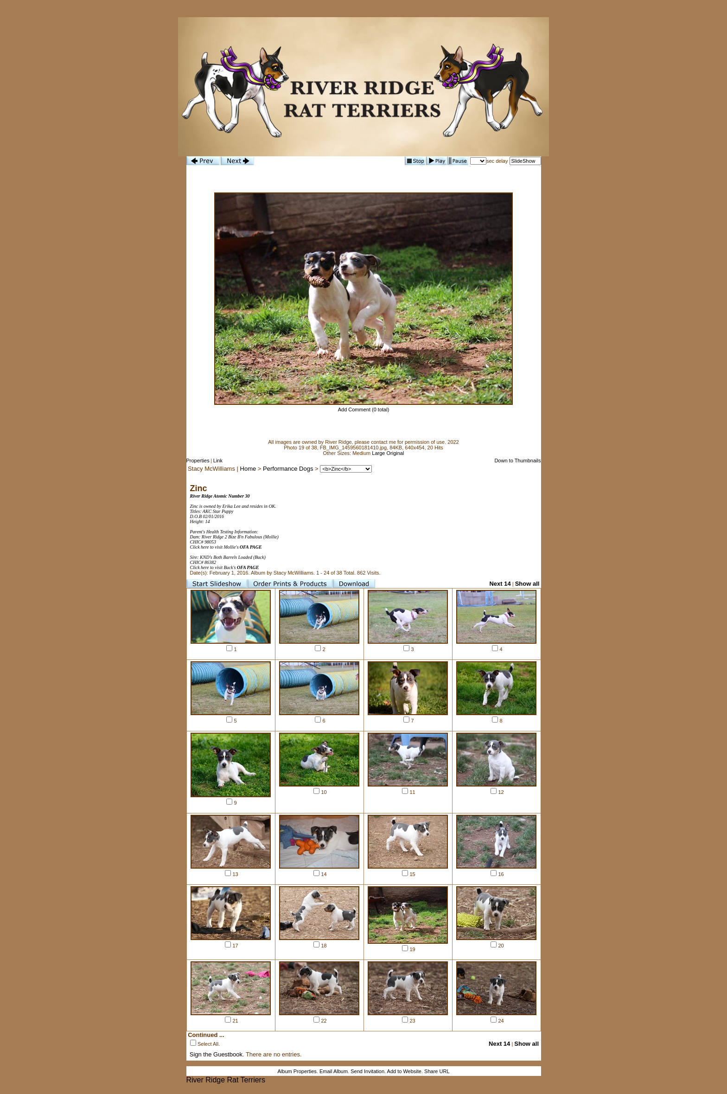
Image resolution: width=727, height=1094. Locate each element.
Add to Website (404, 1071)
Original (395, 453)
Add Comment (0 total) (363, 409)
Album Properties (296, 1071)
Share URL (436, 1071)
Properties (198, 460)
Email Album (333, 1071)
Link (218, 460)
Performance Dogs (288, 468)
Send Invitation (367, 1071)
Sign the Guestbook (216, 1054)
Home (248, 468)
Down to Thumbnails (517, 460)
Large (378, 453)
